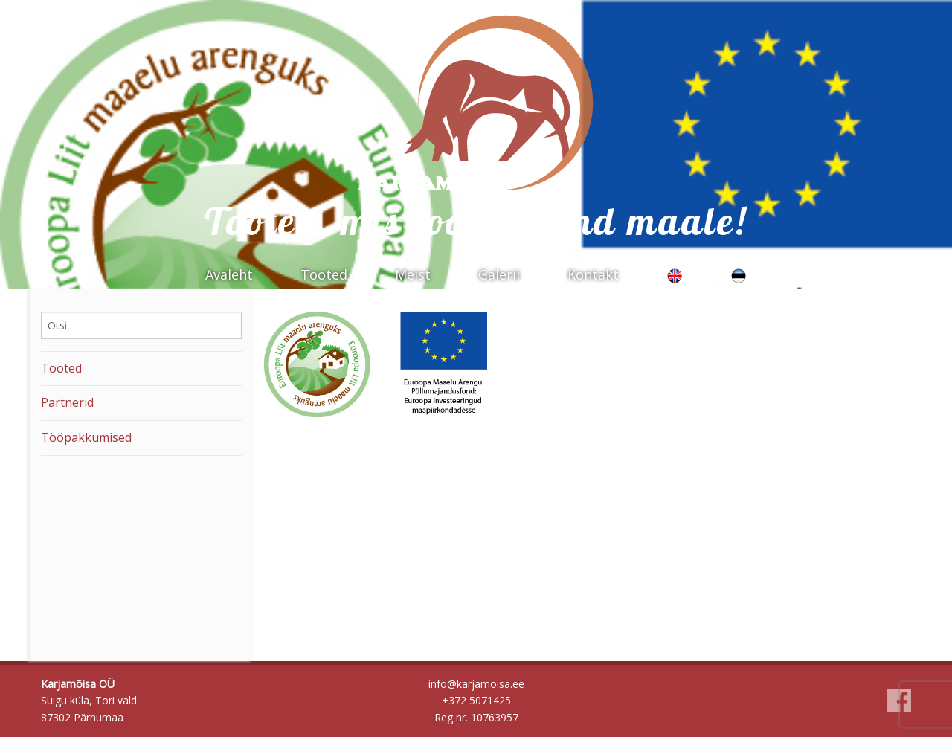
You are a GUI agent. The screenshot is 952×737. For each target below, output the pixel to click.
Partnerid (67, 402)
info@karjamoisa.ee (476, 684)
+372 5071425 (476, 700)
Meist (413, 274)
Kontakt (593, 274)
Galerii (499, 274)
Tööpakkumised (86, 437)
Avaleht (229, 274)
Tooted (323, 274)
